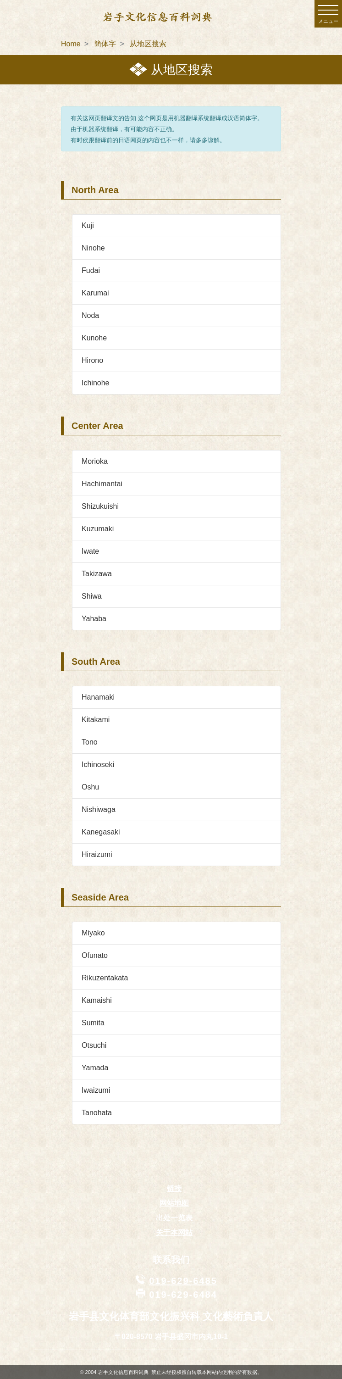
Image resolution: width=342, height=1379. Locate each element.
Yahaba (94, 619)
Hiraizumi (97, 854)
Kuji (88, 225)
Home (71, 44)
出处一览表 (174, 1218)
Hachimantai (102, 484)
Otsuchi (94, 1045)
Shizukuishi (100, 506)
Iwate (90, 551)
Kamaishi (97, 1000)
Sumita (93, 1023)
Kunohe (94, 338)
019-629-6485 (183, 1281)
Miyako (93, 933)
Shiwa (92, 596)
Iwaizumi (96, 1090)
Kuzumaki (98, 529)
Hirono (92, 360)
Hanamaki (98, 697)
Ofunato (95, 955)
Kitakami (96, 719)
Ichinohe (96, 383)
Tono (90, 742)
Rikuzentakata (105, 978)
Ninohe (93, 248)
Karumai (95, 293)
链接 (174, 1188)
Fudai (91, 270)
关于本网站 (174, 1232)
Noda (90, 315)
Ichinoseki (98, 764)
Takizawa (97, 574)
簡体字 (105, 44)
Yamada (95, 1068)
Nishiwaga (99, 809)
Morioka (95, 461)
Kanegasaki (101, 832)
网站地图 (174, 1203)
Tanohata (97, 1113)
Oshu (90, 787)
